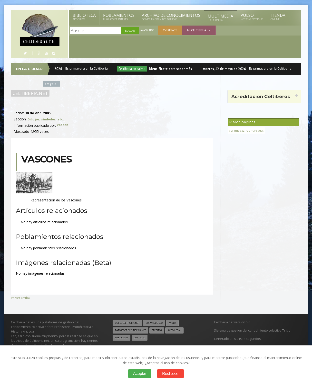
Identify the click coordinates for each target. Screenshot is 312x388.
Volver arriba (21, 297)
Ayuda (181, 323)
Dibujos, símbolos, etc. (47, 119)
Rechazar (170, 373)
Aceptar (139, 373)
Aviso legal (184, 331)
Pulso (252, 16)
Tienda (278, 16)
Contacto (142, 338)
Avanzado (147, 30)
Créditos (164, 331)
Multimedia (220, 17)
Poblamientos (119, 16)
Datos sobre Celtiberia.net (133, 331)
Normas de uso (160, 323)
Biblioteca (84, 16)
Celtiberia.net (29, 93)
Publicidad (122, 338)
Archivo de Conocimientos (171, 16)
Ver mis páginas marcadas (248, 130)
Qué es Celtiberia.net (129, 323)
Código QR (52, 84)
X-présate (171, 30)
